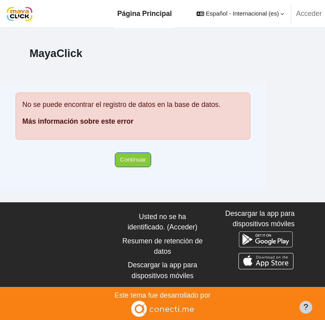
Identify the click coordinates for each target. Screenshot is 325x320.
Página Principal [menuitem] (144, 14)
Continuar (133, 159)
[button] (240, 14)
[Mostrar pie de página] (305, 307)
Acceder (309, 14)
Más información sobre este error (78, 121)
